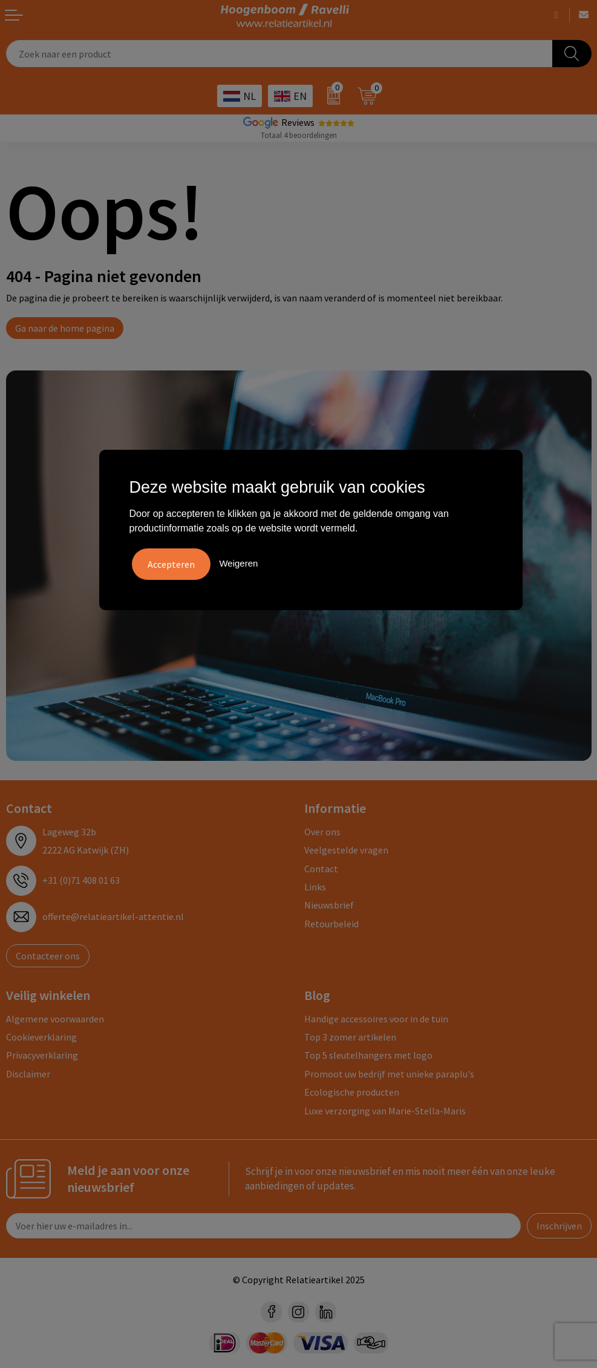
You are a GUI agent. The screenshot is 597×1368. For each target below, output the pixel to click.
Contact (321, 869)
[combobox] (279, 53)
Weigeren (238, 563)
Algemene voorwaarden (55, 1019)
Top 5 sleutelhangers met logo (368, 1055)
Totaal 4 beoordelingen (299, 135)
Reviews (298, 122)
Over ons (322, 832)
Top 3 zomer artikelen (350, 1037)
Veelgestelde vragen (346, 850)
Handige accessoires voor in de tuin (376, 1019)
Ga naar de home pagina (64, 328)
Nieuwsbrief (329, 905)
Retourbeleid (331, 924)
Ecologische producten (351, 1092)
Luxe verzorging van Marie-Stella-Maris (385, 1111)
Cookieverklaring (41, 1037)
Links (315, 887)
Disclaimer (28, 1074)
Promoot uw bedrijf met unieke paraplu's (389, 1074)
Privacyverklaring (42, 1055)
